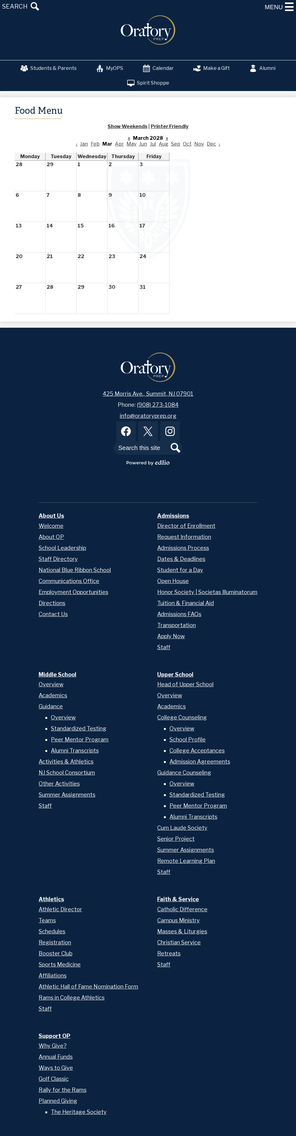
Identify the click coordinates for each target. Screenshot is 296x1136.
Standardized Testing (78, 728)
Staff (163, 647)
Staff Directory (58, 559)
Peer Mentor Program (79, 739)
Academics (53, 695)
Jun (143, 144)
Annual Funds (56, 1057)
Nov (199, 144)
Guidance (51, 706)
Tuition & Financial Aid (185, 603)
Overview (51, 684)
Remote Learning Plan (186, 861)
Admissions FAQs (179, 614)
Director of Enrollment (186, 526)
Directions (52, 603)
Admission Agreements (199, 761)
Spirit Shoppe (148, 83)
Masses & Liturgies (182, 931)
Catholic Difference (182, 909)
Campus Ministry (178, 920)
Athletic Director (60, 909)
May (131, 144)
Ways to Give (56, 1068)
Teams (47, 920)
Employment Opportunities (73, 592)
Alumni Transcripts (75, 750)
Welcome (51, 526)
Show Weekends (127, 126)
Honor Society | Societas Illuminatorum (207, 592)
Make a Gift (211, 68)
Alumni (262, 68)
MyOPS (109, 68)
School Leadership (62, 548)
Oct (187, 144)
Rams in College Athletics (71, 997)
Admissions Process (183, 548)
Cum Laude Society (182, 828)
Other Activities (59, 783)
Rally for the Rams (62, 1090)
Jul (153, 144)
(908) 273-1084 (158, 405)
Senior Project (176, 839)
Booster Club (55, 953)
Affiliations (52, 975)
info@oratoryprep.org (148, 416)
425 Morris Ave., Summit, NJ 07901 (148, 394)
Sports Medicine (60, 964)
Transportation (176, 625)
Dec (211, 144)
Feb (95, 144)
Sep (175, 144)
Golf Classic (54, 1079)
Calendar (158, 68)
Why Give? (52, 1046)
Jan (84, 144)
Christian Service (179, 942)
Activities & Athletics (66, 761)
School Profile (187, 739)
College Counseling (182, 717)
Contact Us (53, 614)
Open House (173, 581)
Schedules (52, 931)
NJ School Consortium (67, 772)
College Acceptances (197, 750)
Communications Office (69, 581)
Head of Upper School (185, 684)
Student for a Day (180, 570)
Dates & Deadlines (181, 559)
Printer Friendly (169, 126)
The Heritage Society (79, 1112)
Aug (163, 144)
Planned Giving (58, 1101)
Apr (119, 144)
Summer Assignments (67, 794)
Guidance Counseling (184, 772)
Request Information (184, 537)
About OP (51, 537)
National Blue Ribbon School (75, 570)
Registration (55, 942)
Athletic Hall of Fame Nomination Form (88, 986)
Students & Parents (49, 68)
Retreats (168, 953)
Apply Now (171, 636)
